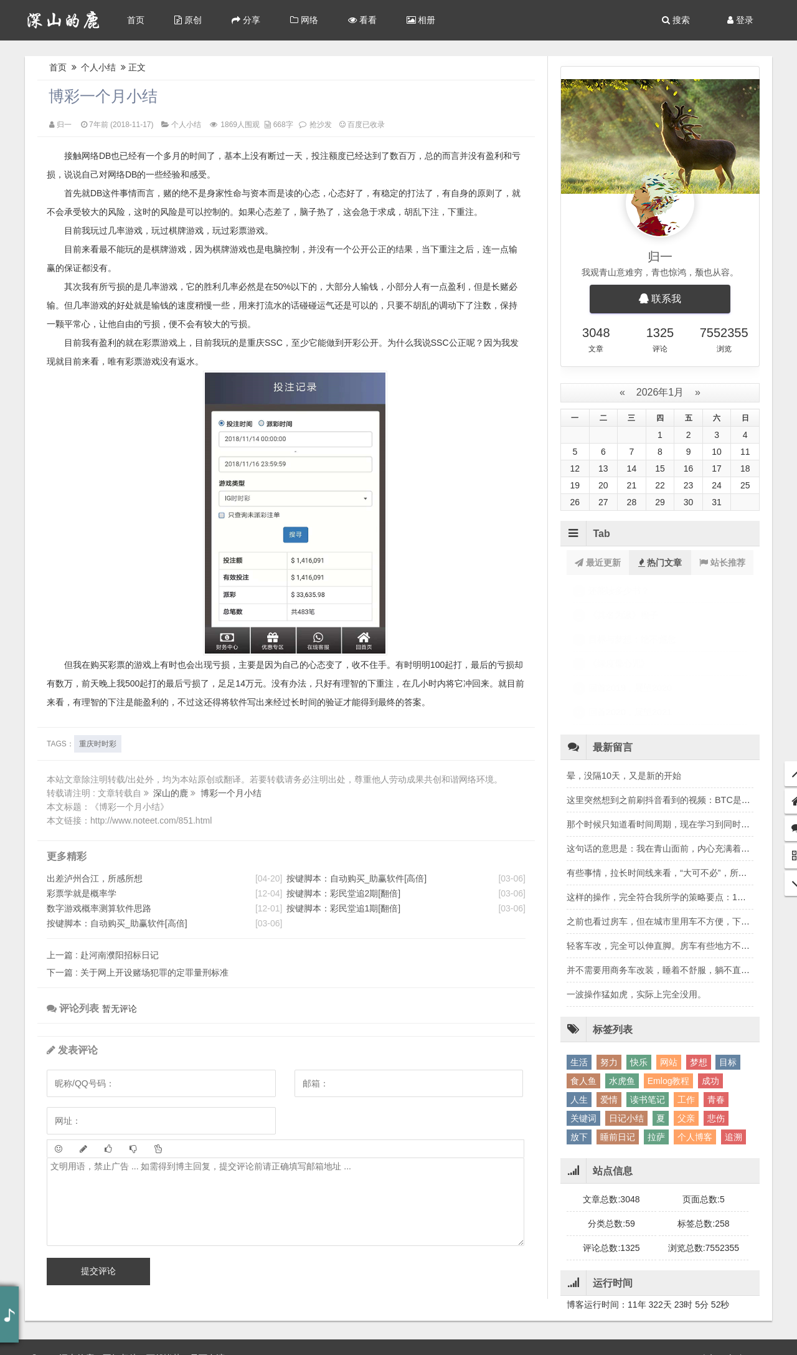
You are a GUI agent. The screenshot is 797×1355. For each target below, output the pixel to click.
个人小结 (99, 67)
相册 (421, 20)
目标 (728, 989)
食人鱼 (583, 1008)
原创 (188, 20)
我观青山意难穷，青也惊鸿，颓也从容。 (660, 272)
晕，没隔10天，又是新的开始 (624, 703)
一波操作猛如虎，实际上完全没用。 (636, 921)
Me (721, 1336)
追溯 (733, 1064)
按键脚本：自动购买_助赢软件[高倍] (117, 923)
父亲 (686, 1045)
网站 (668, 989)
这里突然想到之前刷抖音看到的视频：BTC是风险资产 (671, 727)
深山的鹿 (172, 793)
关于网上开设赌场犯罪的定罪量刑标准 (138, 972)
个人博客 (694, 1064)
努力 (609, 989)
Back (697, 1336)
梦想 (698, 989)
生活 (579, 989)
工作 (686, 1027)
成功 (710, 1008)
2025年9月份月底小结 (631, 639)
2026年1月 (659, 392)
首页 (135, 20)
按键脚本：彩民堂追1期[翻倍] (343, 908)
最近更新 (598, 563)
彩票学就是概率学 (81, 893)
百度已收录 (362, 124)
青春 (716, 1027)
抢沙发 (320, 124)
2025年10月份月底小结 (633, 615)
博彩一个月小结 (103, 96)
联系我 (660, 298)
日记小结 (626, 1045)
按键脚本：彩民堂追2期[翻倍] (343, 893)
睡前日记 (617, 1064)
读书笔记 (647, 1027)
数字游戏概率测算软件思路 (99, 908)
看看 (362, 20)
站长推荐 (722, 563)
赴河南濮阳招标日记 (103, 955)
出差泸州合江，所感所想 (95, 878)
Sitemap (750, 1336)
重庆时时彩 (97, 743)
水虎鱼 (622, 1008)
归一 (64, 124)
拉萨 (656, 1064)
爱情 (609, 1027)
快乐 (639, 989)
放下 (579, 1064)
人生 (579, 1027)
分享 (246, 20)
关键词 (583, 1045)
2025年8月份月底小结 (631, 591)
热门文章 (660, 563)
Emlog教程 (669, 1008)
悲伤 (716, 1045)
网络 (304, 20)
